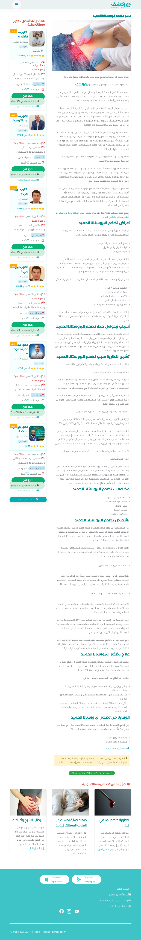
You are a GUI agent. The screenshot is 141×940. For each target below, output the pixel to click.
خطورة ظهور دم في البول (114, 822)
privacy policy (59, 931)
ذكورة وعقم (37, 69)
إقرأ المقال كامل (105, 849)
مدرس (23, 47)
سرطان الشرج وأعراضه (28, 820)
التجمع (40, 157)
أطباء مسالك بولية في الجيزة (116, 217)
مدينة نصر (38, 235)
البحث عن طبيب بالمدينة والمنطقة (115, 900)
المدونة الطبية (124, 889)
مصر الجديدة (37, 313)
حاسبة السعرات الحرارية (120, 906)
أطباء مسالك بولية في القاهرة (70, 212)
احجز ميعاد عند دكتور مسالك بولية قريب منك (92, 773)
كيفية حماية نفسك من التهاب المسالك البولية (70, 822)
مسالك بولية (112, 748)
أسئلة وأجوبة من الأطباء (120, 894)
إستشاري (23, 131)
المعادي (39, 84)
